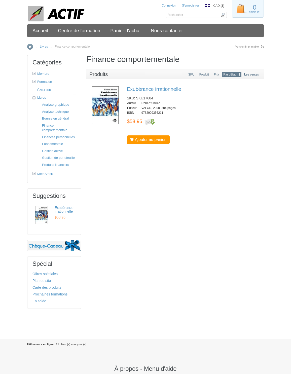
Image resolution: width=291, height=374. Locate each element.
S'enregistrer (190, 5)
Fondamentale (52, 144)
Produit (204, 74)
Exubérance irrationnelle (154, 89)
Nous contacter (167, 30)
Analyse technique (55, 112)
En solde (39, 301)
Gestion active (52, 151)
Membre (43, 74)
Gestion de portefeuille (58, 158)
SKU (191, 74)
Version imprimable (247, 46)
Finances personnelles (58, 137)
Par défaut (230, 74)
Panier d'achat (125, 30)
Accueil (40, 30)
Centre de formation (79, 30)
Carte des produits (46, 287)
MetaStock (45, 174)
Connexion (169, 5)
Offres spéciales (45, 274)
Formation (44, 82)
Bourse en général (55, 118)
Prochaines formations (49, 294)
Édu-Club (44, 90)
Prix (216, 74)
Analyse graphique (55, 104)
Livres (44, 46)
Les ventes (251, 74)
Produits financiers (55, 165)
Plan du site (41, 281)
